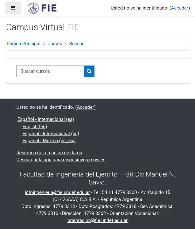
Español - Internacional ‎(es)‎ (45, 119)
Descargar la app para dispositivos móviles (61, 160)
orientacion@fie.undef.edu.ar (97, 220)
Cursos (54, 43)
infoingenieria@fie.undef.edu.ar (57, 192)
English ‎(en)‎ (35, 126)
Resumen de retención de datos (49, 153)
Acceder (179, 8)
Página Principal (23, 43)
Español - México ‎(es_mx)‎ (49, 140)
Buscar (76, 43)
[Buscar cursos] (50, 71)
